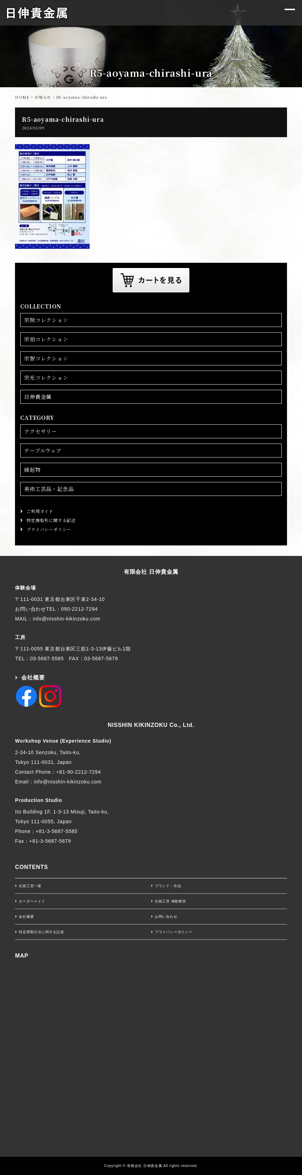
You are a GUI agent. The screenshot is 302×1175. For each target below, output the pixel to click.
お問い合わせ (166, 917)
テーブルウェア (43, 450)
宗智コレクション (46, 358)
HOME (22, 97)
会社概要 (33, 678)
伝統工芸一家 (30, 886)
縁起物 (32, 469)
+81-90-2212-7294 (78, 772)
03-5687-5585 (47, 658)
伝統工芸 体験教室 (170, 901)
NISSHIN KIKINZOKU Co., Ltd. (151, 725)
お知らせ (43, 97)
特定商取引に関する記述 (51, 520)
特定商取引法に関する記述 (41, 932)
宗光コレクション (46, 377)
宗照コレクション (46, 320)
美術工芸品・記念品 (49, 488)
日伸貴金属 (38, 396)
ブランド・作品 (168, 886)
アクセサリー (40, 431)
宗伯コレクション (46, 339)
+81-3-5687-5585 (57, 831)
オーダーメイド (32, 901)
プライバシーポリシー (49, 529)
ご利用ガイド (40, 511)
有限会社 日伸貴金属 (151, 572)
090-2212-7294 (79, 609)
